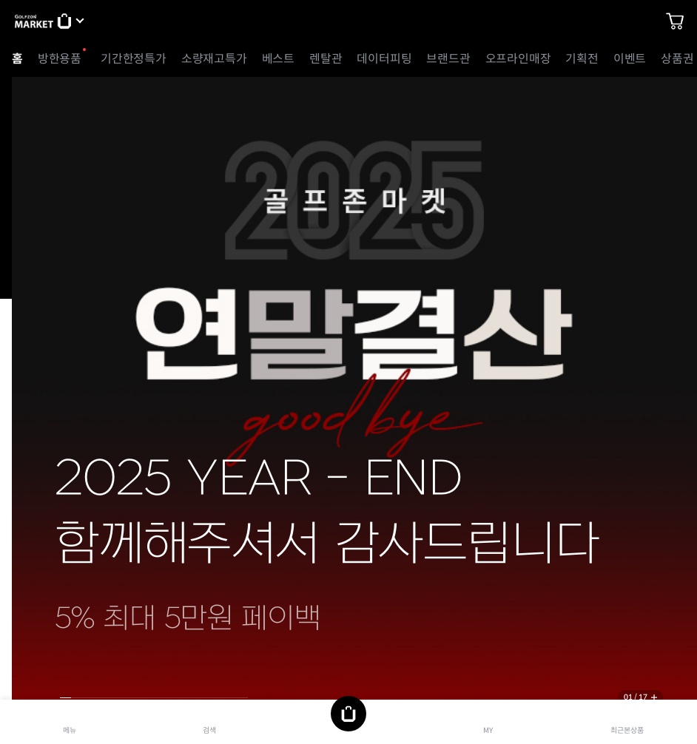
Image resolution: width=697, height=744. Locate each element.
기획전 (581, 59)
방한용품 (59, 59)
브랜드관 (448, 59)
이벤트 (629, 59)
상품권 (677, 59)
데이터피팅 (384, 59)
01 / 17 (635, 697)
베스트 (278, 59)
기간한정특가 (133, 59)
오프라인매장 (518, 59)
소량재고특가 (214, 59)
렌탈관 (325, 59)
